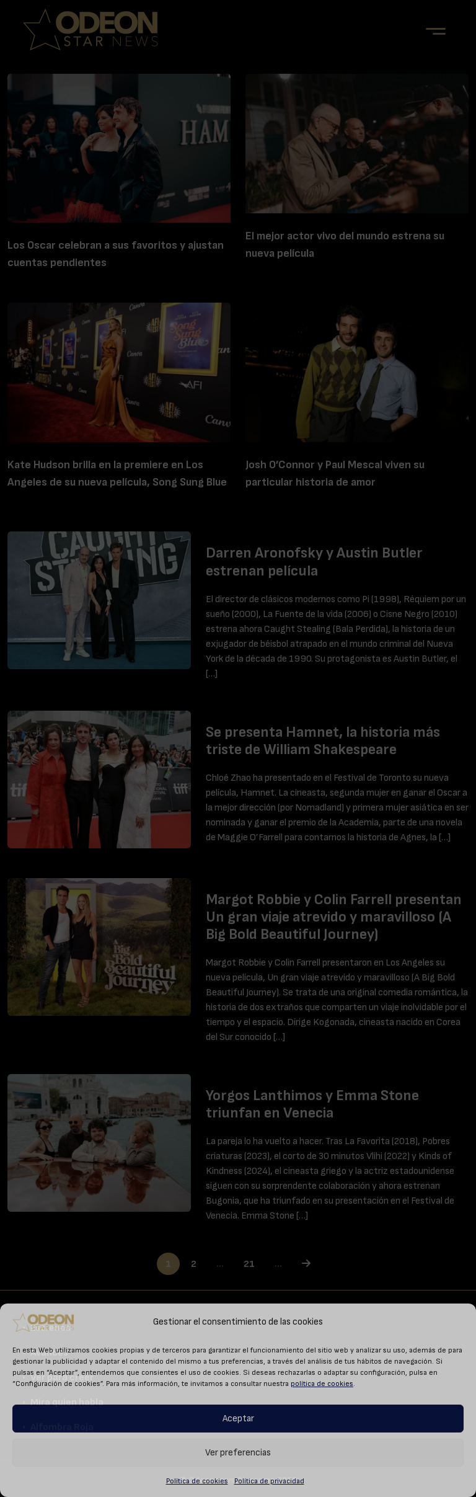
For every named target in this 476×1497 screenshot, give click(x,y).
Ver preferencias (238, 1452)
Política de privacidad (269, 1481)
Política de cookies (197, 1481)
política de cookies (322, 1383)
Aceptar (238, 1418)
